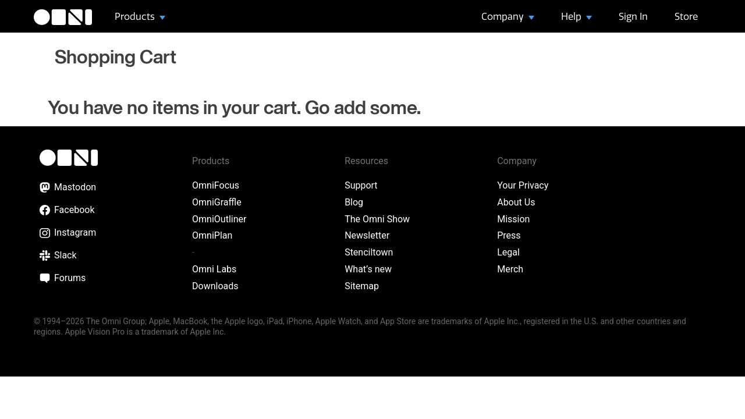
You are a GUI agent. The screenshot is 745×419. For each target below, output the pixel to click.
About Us (516, 202)
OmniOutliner (219, 219)
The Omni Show (377, 219)
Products (136, 16)
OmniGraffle (217, 202)
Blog (354, 202)
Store (686, 16)
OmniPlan (212, 235)
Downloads (215, 286)
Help (572, 16)
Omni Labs (214, 269)
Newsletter (367, 235)
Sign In (633, 16)
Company (503, 16)
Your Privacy (522, 185)
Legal (508, 252)
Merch (510, 269)
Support (361, 185)
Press (508, 235)
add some (375, 109)
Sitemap (362, 286)
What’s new (368, 269)
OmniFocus (215, 185)
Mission (513, 219)
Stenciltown (369, 252)
